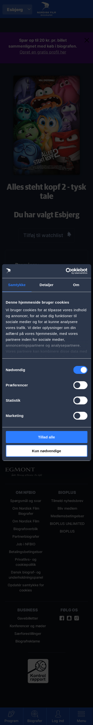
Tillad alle (46, 437)
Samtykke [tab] (17, 285)
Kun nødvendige (46, 451)
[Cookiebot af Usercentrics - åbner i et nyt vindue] (66, 271)
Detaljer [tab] (47, 285)
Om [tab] (76, 285)
